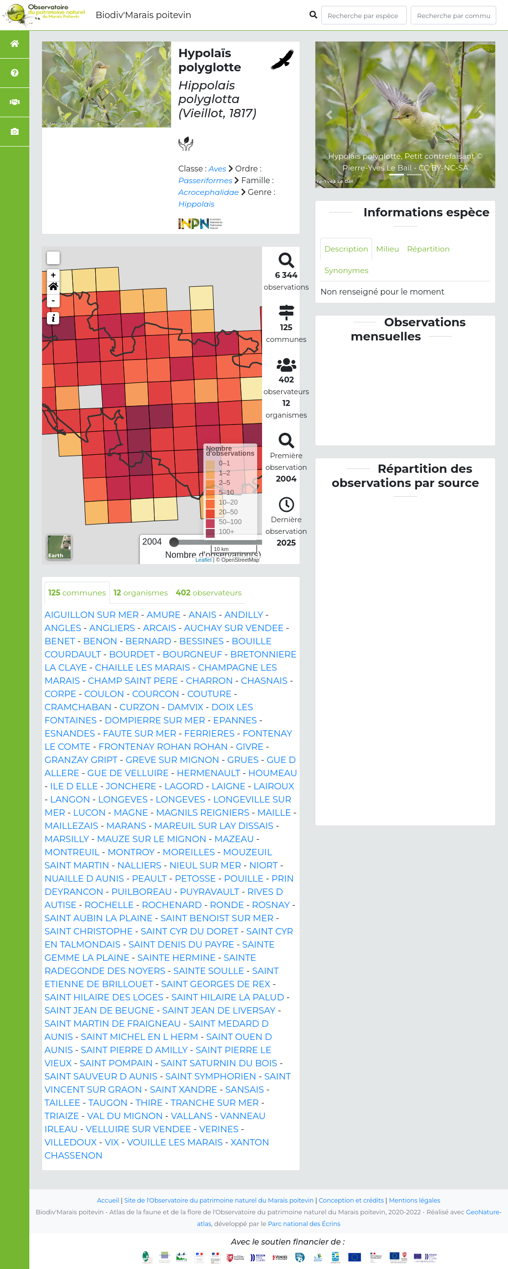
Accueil (103, 1200)
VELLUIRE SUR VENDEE (138, 1129)
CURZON (139, 707)
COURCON (155, 694)
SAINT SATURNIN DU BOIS (219, 1063)
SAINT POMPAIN (116, 1063)
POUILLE (244, 879)
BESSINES (201, 641)
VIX (112, 1143)
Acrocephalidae (209, 192)
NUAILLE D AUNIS (84, 879)
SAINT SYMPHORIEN (210, 1077)
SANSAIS (244, 1090)
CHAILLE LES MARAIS (142, 668)
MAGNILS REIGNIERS (202, 813)
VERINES (219, 1129)
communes (78, 592)
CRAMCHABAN (77, 707)
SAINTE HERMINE (176, 958)
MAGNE (130, 813)
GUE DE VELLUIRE (128, 773)
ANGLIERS (112, 628)
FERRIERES (209, 734)
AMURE (163, 615)
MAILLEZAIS (71, 826)
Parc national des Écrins (304, 1223)
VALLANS (191, 1116)
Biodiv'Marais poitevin (143, 15)
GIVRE (249, 747)
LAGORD (183, 787)
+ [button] (53, 275)
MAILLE (274, 813)
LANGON (70, 800)
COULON (104, 694)
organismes (143, 592)
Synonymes (347, 270)
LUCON (89, 813)
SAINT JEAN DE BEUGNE (99, 1011)
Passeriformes (206, 180)
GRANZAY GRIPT (80, 760)
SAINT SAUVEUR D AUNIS (100, 1077)
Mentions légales (419, 1200)
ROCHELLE (109, 905)
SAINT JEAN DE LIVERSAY (219, 1011)
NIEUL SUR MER (205, 866)
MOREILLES (189, 852)
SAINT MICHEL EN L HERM (139, 1037)
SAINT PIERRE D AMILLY (134, 1050)
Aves (218, 168)
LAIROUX (274, 787)
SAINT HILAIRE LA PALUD (227, 998)
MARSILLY (66, 839)
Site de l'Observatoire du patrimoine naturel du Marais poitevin (217, 1200)
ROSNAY (270, 905)
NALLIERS (139, 866)
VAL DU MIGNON (125, 1116)
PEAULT (149, 879)
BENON (100, 641)
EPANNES (235, 721)
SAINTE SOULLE (209, 971)
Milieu (389, 249)
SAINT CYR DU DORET (190, 932)
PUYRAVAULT (210, 892)
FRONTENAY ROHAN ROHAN (163, 747)
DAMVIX (185, 707)
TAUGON (108, 1103)
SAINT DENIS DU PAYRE (181, 945)
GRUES (243, 760)
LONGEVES (123, 800)
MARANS (126, 826)
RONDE (227, 905)
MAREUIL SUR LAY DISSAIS (213, 826)
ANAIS (203, 615)
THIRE (148, 1103)
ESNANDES (69, 734)
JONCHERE (131, 787)
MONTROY (131, 852)
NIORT (263, 866)
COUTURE (209, 694)
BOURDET (132, 655)
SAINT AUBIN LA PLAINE (98, 918)
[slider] (174, 542)
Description (347, 249)
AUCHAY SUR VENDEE (234, 628)
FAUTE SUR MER (140, 734)
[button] (53, 288)
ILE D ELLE (74, 787)
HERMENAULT (208, 773)
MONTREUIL (72, 852)
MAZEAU (234, 839)
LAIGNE (229, 787)
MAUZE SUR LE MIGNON (151, 839)
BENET (59, 641)
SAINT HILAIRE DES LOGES (103, 998)
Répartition (431, 249)
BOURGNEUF (192, 655)
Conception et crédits (353, 1200)
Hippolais (197, 204)
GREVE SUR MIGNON (173, 760)
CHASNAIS (264, 681)
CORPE (60, 694)
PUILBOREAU (141, 892)
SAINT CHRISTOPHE (88, 932)
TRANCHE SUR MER (215, 1103)
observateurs (213, 592)
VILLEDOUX (70, 1143)
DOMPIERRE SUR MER (155, 721)
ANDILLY (243, 615)
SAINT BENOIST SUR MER (216, 918)
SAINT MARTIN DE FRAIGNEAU (112, 1024)
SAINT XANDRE (184, 1090)
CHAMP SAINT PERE (133, 681)
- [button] (53, 301)
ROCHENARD (172, 905)
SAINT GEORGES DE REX (215, 984)
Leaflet (204, 560)
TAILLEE (62, 1103)
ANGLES (62, 628)
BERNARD (148, 641)
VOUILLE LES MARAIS (175, 1143)
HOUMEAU (272, 773)
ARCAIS (159, 628)
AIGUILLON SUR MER (91, 615)
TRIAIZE (61, 1116)
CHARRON (209, 681)
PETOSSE (195, 879)
